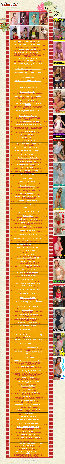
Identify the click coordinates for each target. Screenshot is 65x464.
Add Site (27, 462)
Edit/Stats (31, 462)
